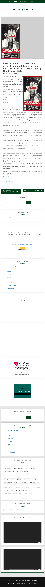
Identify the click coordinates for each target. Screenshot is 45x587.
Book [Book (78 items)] (29, 465)
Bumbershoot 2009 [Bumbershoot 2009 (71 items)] (9, 471)
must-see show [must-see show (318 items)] (8, 482)
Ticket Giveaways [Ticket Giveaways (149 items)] (28, 493)
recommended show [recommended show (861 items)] (27, 487)
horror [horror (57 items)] (12, 479)
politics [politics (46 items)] (18, 487)
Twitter (9, 271)
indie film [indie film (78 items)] (26, 479)
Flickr (8, 280)
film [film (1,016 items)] (37, 476)
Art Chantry (7, 61)
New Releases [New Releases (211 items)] (24, 482)
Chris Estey (6, 73)
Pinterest (9, 282)
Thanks (21, 1)
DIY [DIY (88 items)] (36, 474)
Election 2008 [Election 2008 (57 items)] (22, 476)
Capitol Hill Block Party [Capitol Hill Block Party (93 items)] (22, 471)
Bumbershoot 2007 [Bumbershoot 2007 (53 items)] (18, 468)
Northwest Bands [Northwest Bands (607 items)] (34, 482)
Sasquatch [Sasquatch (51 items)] (37, 487)
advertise (20, 244)
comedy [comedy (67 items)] (24, 474)
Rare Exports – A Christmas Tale (33, 190)
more (31, 244)
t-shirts (26, 244)
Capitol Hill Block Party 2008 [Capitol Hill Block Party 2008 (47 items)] (12, 474)
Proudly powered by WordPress (16, 583)
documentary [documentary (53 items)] (7, 476)
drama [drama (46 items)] (15, 476)
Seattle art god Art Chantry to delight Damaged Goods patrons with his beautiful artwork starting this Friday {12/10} (22, 67)
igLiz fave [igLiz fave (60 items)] (18, 479)
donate (14, 244)
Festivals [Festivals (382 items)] (31, 476)
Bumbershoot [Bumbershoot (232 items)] (7, 468)
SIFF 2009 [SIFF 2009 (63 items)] (17, 490)
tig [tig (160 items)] (36, 493)
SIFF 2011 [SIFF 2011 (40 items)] (24, 490)
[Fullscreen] (40, 542)
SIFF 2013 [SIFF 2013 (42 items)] (31, 490)
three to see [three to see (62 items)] (7, 493)
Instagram (9, 274)
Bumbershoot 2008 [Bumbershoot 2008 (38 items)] (30, 468)
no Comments (20, 73)
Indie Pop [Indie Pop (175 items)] (34, 479)
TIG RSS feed (10, 288)
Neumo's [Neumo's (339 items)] (16, 482)
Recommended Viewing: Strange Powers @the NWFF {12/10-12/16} (10, 192)
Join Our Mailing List (13, 266)
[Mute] (38, 542)
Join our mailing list (29, 1)
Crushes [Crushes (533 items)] (30, 474)
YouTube (9, 277)
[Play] (5, 542)
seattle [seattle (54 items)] (6, 490)
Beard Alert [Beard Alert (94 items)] (7, 465)
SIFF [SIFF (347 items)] (12, 490)
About (10, 1)
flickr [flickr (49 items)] (6, 479)
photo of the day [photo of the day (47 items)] (8, 487)
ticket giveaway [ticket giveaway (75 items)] (17, 493)
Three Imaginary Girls (22, 9)
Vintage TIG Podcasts (13, 285)
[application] (22, 532)
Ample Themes (33, 583)
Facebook (9, 268)
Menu (4, 5)
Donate (15, 1)
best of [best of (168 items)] (15, 465)
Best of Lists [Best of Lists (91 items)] (22, 465)
